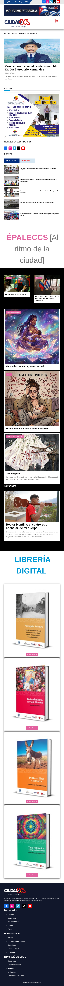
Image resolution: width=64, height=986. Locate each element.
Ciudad (9, 278)
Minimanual (12, 972)
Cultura (10, 925)
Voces (10, 929)
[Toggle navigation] (56, 20)
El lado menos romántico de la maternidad (27, 428)
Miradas (38, 278)
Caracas (11, 914)
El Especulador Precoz (16, 941)
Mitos (9, 374)
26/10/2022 (11, 73)
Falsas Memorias (14, 965)
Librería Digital (13, 949)
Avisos (10, 938)
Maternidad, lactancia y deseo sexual (25, 366)
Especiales (12, 945)
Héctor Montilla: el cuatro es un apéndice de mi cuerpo (27, 526)
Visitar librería (32, 654)
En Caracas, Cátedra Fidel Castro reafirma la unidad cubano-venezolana (47, 298)
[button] (32, 115)
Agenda (11, 968)
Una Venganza (13, 473)
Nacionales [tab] (27, 161)
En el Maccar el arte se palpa (15, 294)
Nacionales (12, 918)
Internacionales (13, 922)
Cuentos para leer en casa (15, 437)
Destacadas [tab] (11, 161)
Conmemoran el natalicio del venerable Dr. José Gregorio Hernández (31, 68)
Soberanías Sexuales (13, 312)
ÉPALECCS (27, 237)
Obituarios (12, 952)
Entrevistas (10, 486)
